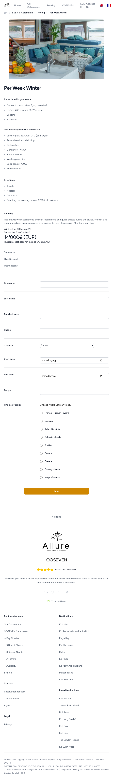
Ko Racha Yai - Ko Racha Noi (74, 631)
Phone (7, 330)
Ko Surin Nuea (66, 746)
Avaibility (10, 665)
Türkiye (48, 445)
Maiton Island (66, 672)
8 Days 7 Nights (13, 652)
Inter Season (11, 265)
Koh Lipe (63, 733)
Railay (62, 652)
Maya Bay (64, 638)
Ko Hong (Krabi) (67, 719)
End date (8, 374)
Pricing (56, 516)
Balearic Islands (53, 437)
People (7, 390)
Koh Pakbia (65, 698)
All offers (10, 659)
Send (56, 491)
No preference (52, 477)
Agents (8, 705)
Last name (9, 298)
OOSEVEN (68, 5)
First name (9, 283)
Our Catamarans (33, 5)
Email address (11, 314)
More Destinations (69, 690)
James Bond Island (69, 705)
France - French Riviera (57, 413)
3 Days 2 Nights (13, 645)
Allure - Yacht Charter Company (40, 759)
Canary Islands (52, 469)
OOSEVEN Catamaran (15, 631)
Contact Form (11, 698)
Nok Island (64, 712)
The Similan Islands (69, 739)
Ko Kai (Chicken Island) (71, 665)
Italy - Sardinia (52, 429)
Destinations (66, 616)
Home (17, 5)
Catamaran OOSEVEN (83, 759)
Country (8, 345)
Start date (9, 359)
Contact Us (90, 5)
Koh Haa (63, 624)
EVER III (8, 672)
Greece (48, 461)
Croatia (48, 453)
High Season (11, 259)
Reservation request (14, 691)
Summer (9, 252)
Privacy (8, 724)
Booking (51, 5)
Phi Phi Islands (66, 645)
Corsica (49, 421)
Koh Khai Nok (66, 679)
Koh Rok (63, 726)
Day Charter (11, 638)
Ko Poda (63, 659)
